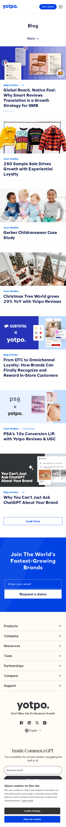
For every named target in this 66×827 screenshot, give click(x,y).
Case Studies (11, 159)
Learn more (27, 800)
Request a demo (33, 594)
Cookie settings (32, 811)
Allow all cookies (32, 819)
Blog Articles (11, 85)
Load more (33, 521)
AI (23, 85)
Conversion (28, 428)
